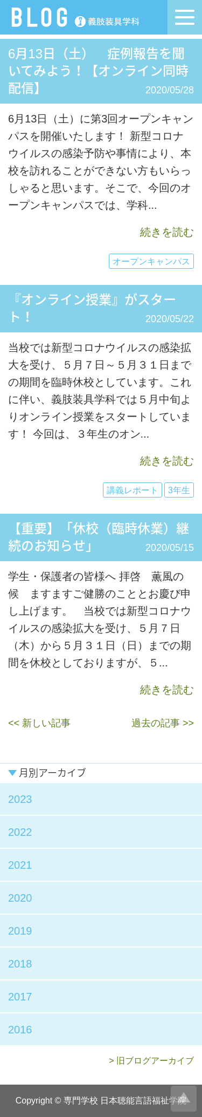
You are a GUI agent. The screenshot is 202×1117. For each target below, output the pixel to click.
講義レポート (132, 490)
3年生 (179, 490)
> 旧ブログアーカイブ (151, 1060)
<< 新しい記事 (39, 723)
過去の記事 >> (162, 723)
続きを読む (167, 232)
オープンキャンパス (151, 261)
